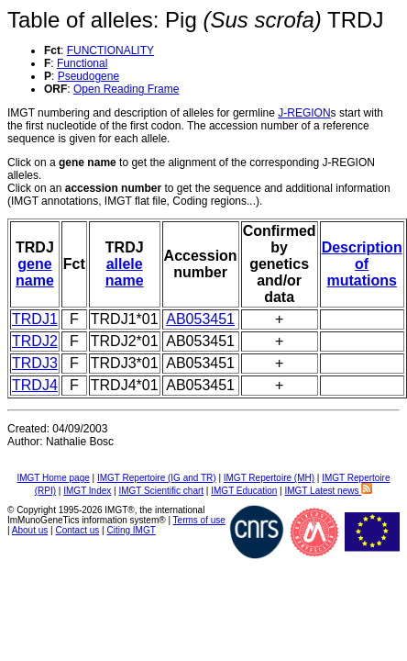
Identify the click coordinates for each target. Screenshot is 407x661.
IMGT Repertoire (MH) (269, 478)
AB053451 (200, 319)
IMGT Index (87, 491)
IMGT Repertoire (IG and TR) (156, 478)
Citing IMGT (130, 530)
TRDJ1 (35, 319)
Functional (82, 63)
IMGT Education (244, 491)
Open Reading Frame (126, 89)
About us (30, 530)
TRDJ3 (35, 363)
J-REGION (304, 112)
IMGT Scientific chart (161, 491)
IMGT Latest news (328, 491)
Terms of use (199, 520)
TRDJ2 (35, 341)
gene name (35, 272)
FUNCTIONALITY (110, 50)
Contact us (77, 530)
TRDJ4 (35, 385)
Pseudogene (88, 76)
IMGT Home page (52, 478)
